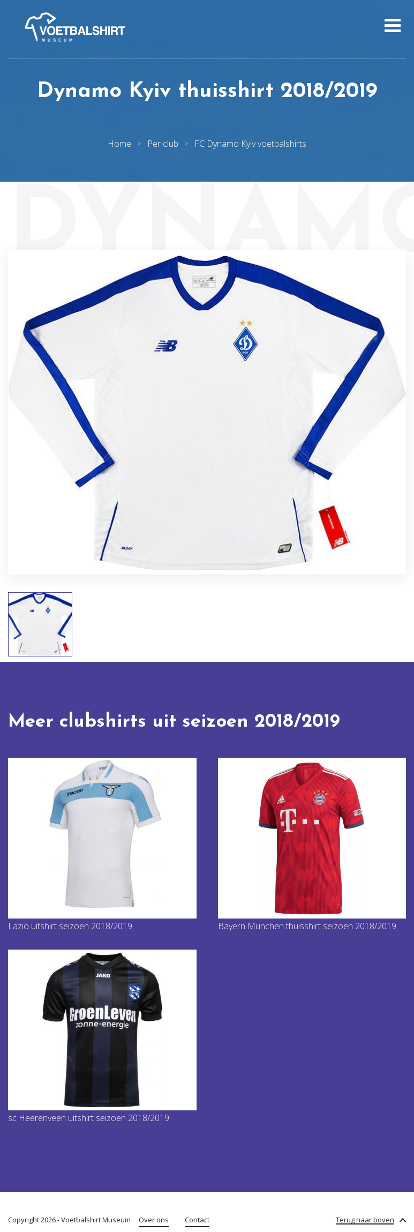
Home (119, 144)
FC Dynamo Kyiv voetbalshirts (250, 144)
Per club (162, 144)
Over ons (154, 1219)
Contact (197, 1219)
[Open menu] (391, 27)
